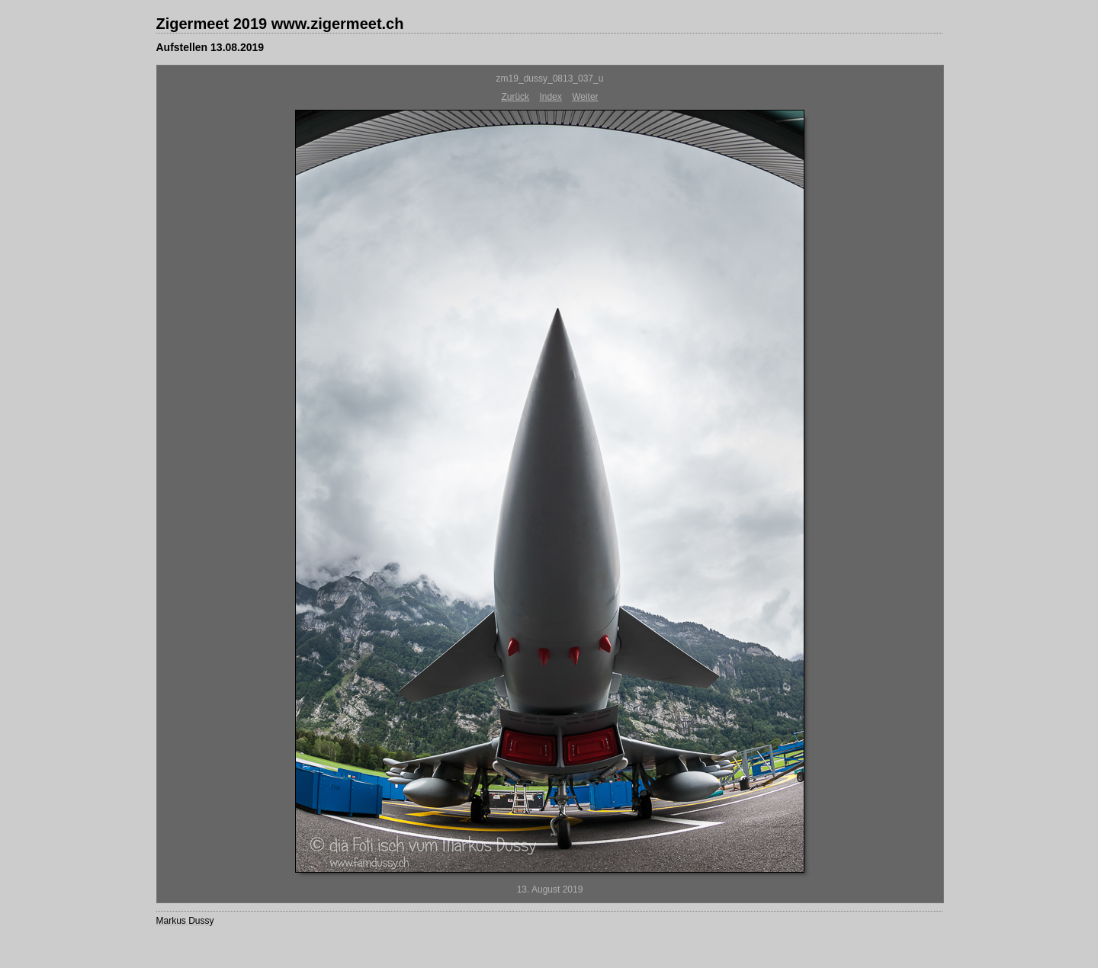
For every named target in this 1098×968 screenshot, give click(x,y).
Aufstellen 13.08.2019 (210, 47)
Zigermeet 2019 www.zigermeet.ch (280, 23)
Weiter (585, 96)
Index (550, 96)
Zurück (515, 96)
